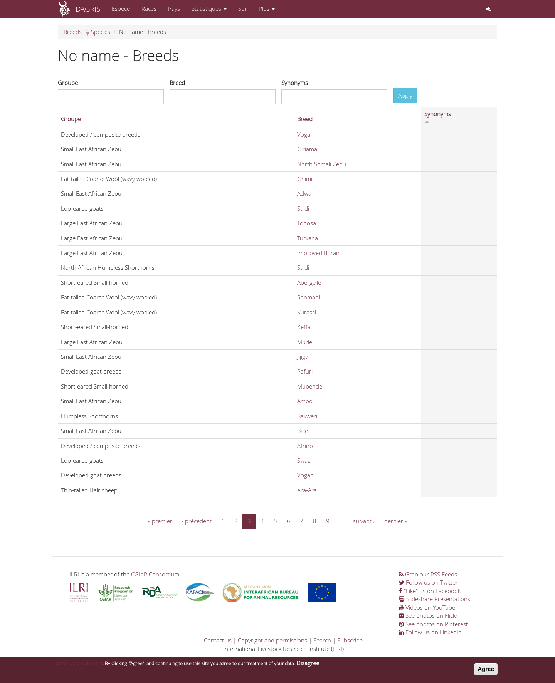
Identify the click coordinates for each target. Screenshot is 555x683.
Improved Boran (318, 253)
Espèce (121, 8)
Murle (304, 342)
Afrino (305, 446)
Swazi (304, 460)
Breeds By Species (87, 32)
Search (322, 640)
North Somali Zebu (321, 164)
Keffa (304, 327)
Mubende (309, 386)
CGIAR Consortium (155, 574)
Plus (267, 8)
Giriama (307, 149)
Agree (486, 671)
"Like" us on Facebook (430, 591)
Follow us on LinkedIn (430, 632)
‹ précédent (197, 521)
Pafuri (305, 371)
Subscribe (350, 640)
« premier (160, 521)
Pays (174, 8)
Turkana (307, 238)
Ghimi (304, 179)
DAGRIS (88, 9)
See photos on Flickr (428, 615)
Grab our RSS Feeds (428, 574)
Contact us (218, 640)
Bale (302, 430)
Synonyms (294, 82)
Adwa (304, 193)
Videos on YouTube (427, 607)
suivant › (364, 521)
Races (148, 8)
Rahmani (308, 297)
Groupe (68, 82)
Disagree (307, 665)
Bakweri (307, 416)
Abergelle (309, 282)
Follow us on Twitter (428, 582)
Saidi (303, 208)
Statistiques (209, 8)
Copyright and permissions (272, 640)
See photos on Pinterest (433, 624)
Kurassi (306, 312)
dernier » (395, 521)
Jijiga (302, 356)
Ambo (305, 401)
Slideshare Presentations (434, 599)
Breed (177, 82)
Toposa (306, 223)
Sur (242, 8)
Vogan (305, 134)
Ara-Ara (307, 490)
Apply (405, 95)
